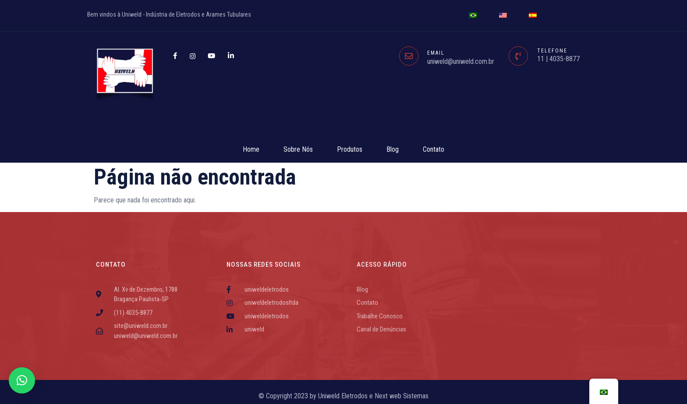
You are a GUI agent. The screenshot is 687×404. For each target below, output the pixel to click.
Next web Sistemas (401, 396)
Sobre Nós (298, 149)
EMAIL (436, 53)
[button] (22, 380)
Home (251, 149)
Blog (392, 149)
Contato (433, 149)
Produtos (349, 149)
